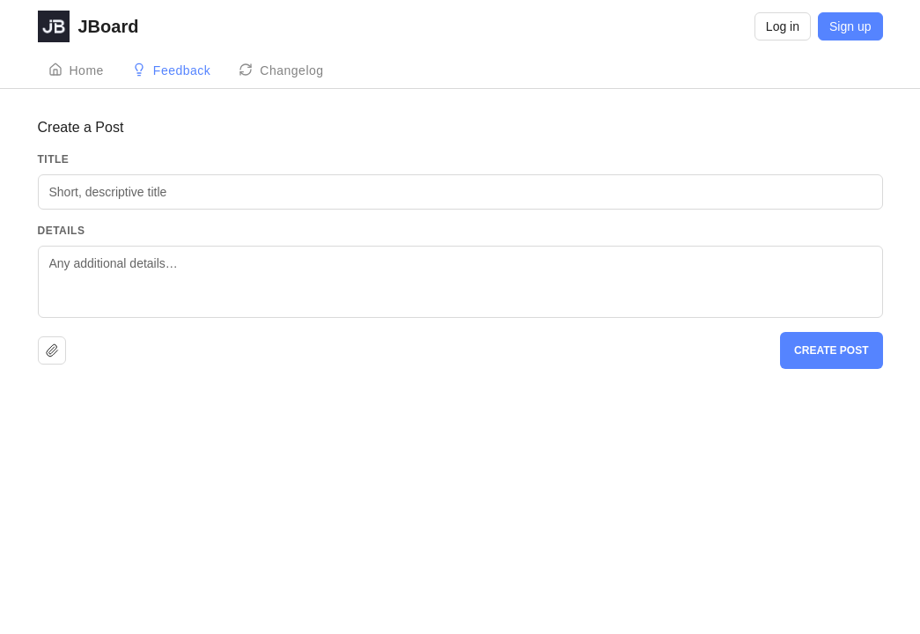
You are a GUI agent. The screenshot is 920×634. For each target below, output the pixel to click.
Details (61, 231)
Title (54, 159)
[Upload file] (52, 350)
